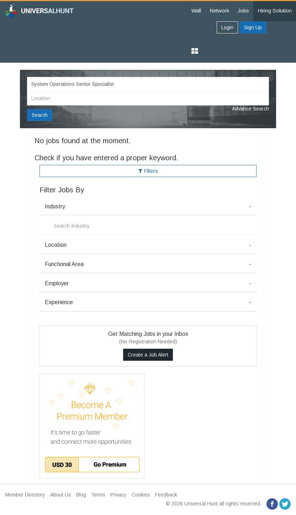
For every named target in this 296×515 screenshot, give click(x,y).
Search (40, 115)
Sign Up (253, 27)
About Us (60, 495)
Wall (196, 10)
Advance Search (250, 108)
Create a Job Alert (148, 355)
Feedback (166, 495)
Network (219, 10)
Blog (81, 495)
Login (227, 27)
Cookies (141, 495)
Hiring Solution (275, 10)
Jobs (243, 10)
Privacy (118, 495)
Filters (148, 171)
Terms (98, 495)
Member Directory (25, 495)
